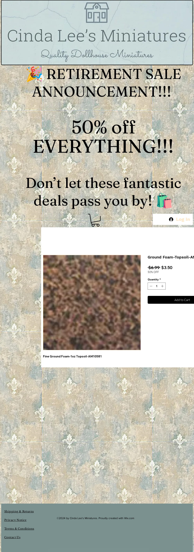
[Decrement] (150, 286)
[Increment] (162, 286)
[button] (95, 220)
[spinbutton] (156, 286)
